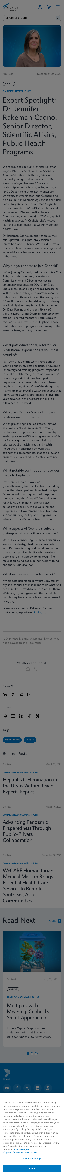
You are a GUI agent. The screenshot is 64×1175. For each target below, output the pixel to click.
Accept (32, 1168)
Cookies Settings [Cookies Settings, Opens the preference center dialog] (32, 1159)
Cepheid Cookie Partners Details (20, 1153)
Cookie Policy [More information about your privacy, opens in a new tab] (21, 1150)
